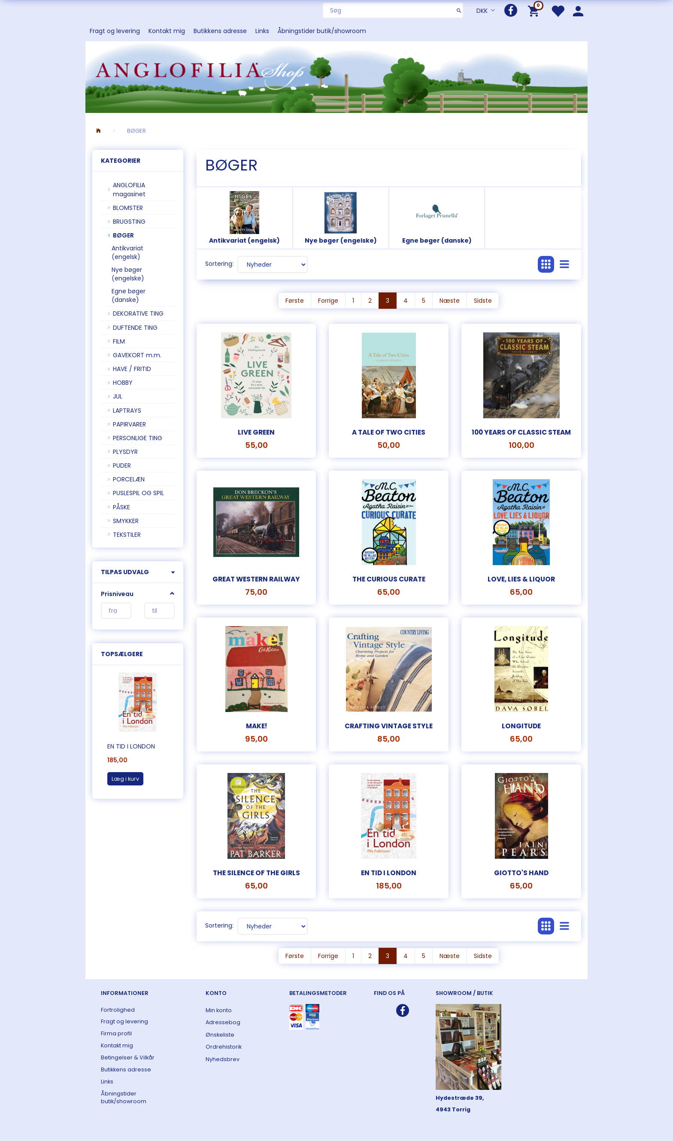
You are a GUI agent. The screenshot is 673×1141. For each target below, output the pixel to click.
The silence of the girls (256, 872)
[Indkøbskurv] (535, 10)
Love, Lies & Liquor (521, 579)
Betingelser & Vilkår (128, 1057)
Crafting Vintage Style (389, 725)
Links (262, 31)
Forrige (328, 300)
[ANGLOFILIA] (336, 76)
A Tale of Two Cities (388, 432)
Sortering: (219, 263)
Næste (450, 300)
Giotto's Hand (521, 872)
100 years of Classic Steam (521, 432)
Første (294, 300)
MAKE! (256, 725)
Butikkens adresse (220, 31)
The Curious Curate (388, 579)
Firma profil (116, 1033)
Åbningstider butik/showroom (322, 31)
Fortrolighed (118, 1009)
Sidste (483, 300)
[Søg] (459, 10)
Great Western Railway (256, 579)
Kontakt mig (167, 31)
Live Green (256, 432)
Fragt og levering (115, 31)
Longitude (521, 725)
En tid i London (131, 746)
